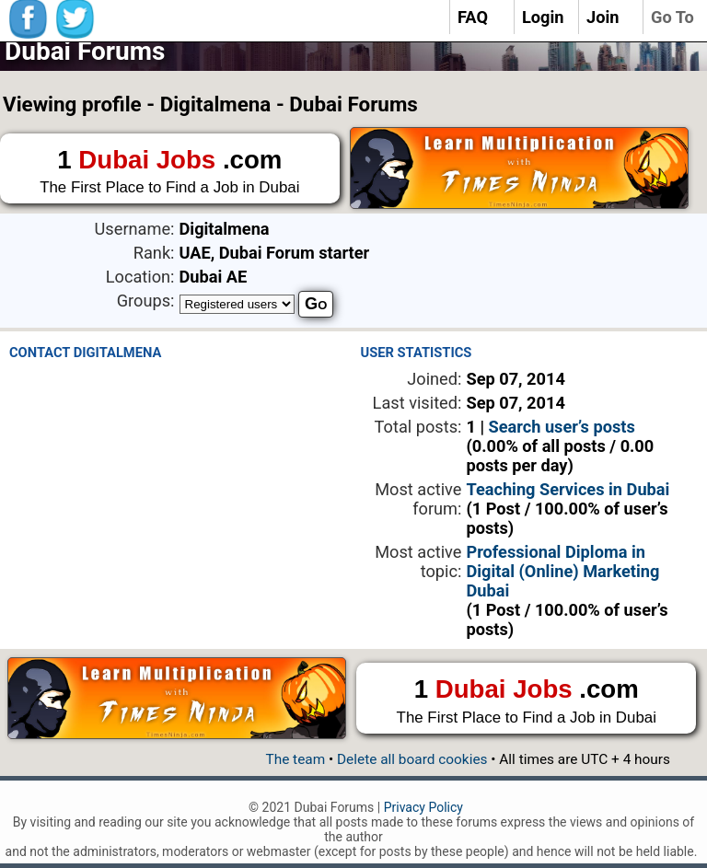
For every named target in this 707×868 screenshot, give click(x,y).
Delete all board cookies (412, 759)
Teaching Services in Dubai (567, 489)
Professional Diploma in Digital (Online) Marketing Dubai (562, 571)
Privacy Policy (423, 807)
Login (543, 17)
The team (295, 759)
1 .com (170, 172)
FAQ (473, 17)
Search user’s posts (562, 426)
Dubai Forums (85, 51)
